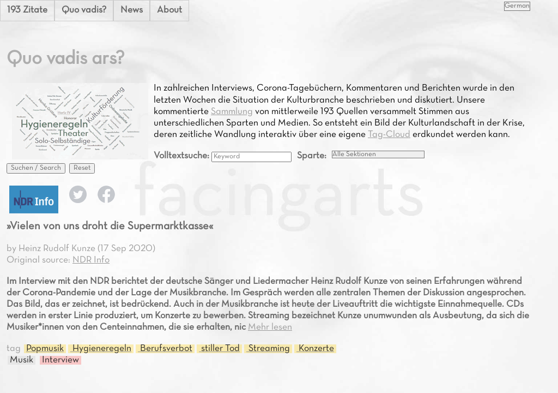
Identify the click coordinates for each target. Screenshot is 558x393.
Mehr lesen (270, 327)
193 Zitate (27, 10)
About (169, 10)
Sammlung (232, 112)
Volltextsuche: (182, 156)
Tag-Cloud (389, 134)
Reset (82, 168)
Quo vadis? (84, 10)
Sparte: (311, 156)
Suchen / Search (36, 168)
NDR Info (91, 260)
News (131, 10)
